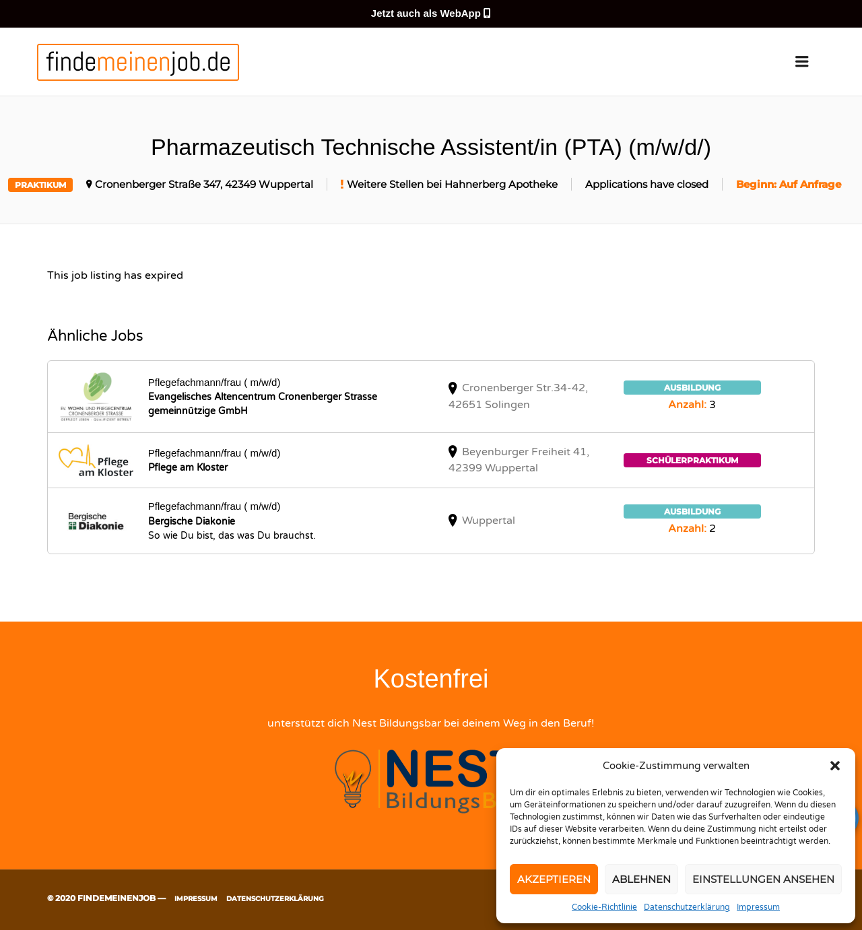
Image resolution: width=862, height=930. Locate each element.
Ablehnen (641, 879)
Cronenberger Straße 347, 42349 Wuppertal (204, 184)
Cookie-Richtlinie (604, 907)
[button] (835, 765)
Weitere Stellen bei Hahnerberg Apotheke (452, 184)
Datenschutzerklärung (687, 907)
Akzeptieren (554, 879)
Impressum (758, 907)
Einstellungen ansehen (763, 879)
